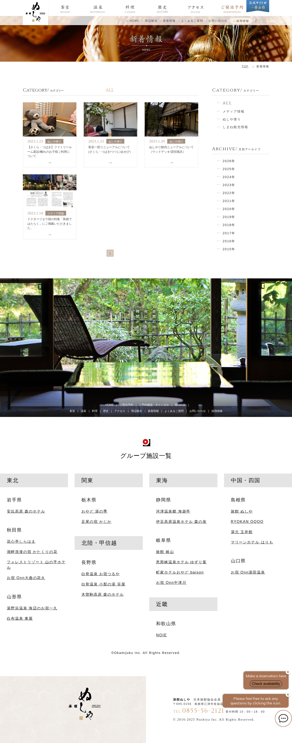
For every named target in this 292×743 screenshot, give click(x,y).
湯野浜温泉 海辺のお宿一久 (32, 608)
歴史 (106, 411)
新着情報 (169, 20)
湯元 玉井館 (242, 532)
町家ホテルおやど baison (180, 572)
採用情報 (242, 21)
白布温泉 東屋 (20, 618)
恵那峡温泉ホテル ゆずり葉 (181, 562)
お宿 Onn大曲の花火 (26, 578)
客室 (72, 411)
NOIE (161, 635)
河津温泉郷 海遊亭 (173, 511)
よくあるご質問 (192, 20)
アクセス (119, 411)
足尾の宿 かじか (96, 521)
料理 (94, 411)
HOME (135, 20)
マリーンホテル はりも (252, 542)
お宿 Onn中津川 (171, 582)
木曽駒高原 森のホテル (102, 594)
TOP (245, 66)
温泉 (83, 411)
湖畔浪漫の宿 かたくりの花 (32, 552)
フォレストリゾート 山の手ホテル (36, 564)
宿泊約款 (180, 404)
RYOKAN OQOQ (247, 521)
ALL (227, 103)
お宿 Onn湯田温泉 (248, 572)
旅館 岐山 (165, 552)
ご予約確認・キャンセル (154, 404)
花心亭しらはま (21, 541)
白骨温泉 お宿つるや (100, 574)
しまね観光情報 (235, 127)
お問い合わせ (218, 20)
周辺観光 (151, 20)
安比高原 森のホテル (26, 511)
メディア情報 (234, 111)
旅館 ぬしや (242, 511)
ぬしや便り (232, 119)
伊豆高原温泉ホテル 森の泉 (181, 521)
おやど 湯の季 (94, 511)
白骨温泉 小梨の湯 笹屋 (103, 584)
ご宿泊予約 (126, 404)
